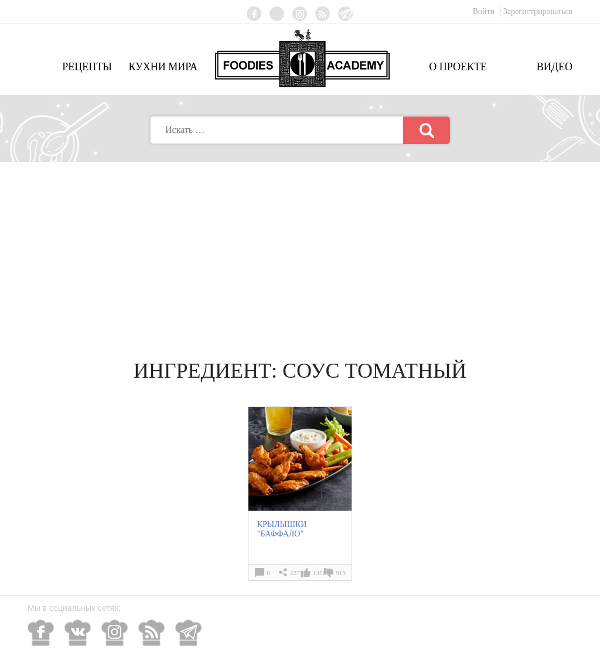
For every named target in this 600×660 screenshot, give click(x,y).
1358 (319, 572)
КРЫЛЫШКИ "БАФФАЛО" (282, 529)
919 (341, 572)
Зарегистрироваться (537, 11)
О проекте (458, 67)
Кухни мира (162, 67)
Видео (554, 67)
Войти (485, 11)
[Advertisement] (300, 250)
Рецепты (87, 67)
